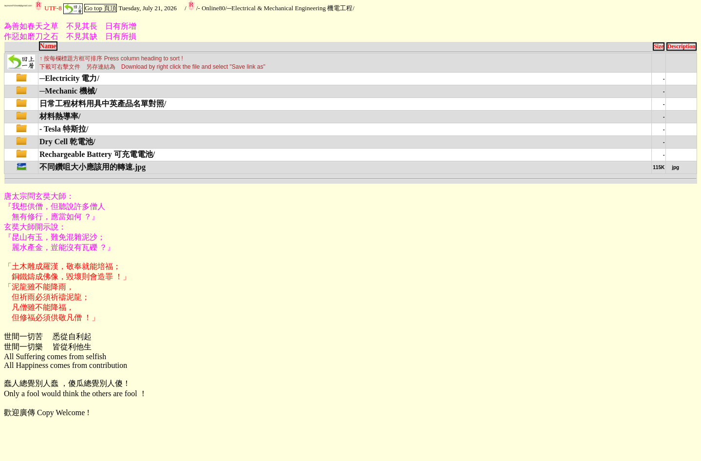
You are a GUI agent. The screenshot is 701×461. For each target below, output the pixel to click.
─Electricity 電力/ (69, 78)
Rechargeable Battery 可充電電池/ (97, 154)
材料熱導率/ (59, 116)
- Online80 (211, 8)
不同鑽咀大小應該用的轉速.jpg (92, 167)
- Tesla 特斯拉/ (63, 129)
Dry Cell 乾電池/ (67, 141)
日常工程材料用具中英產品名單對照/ (102, 103)
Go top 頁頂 (100, 8)
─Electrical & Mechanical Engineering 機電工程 (289, 8)
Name (48, 46)
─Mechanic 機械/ (68, 91)
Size (659, 46)
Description (681, 46)
